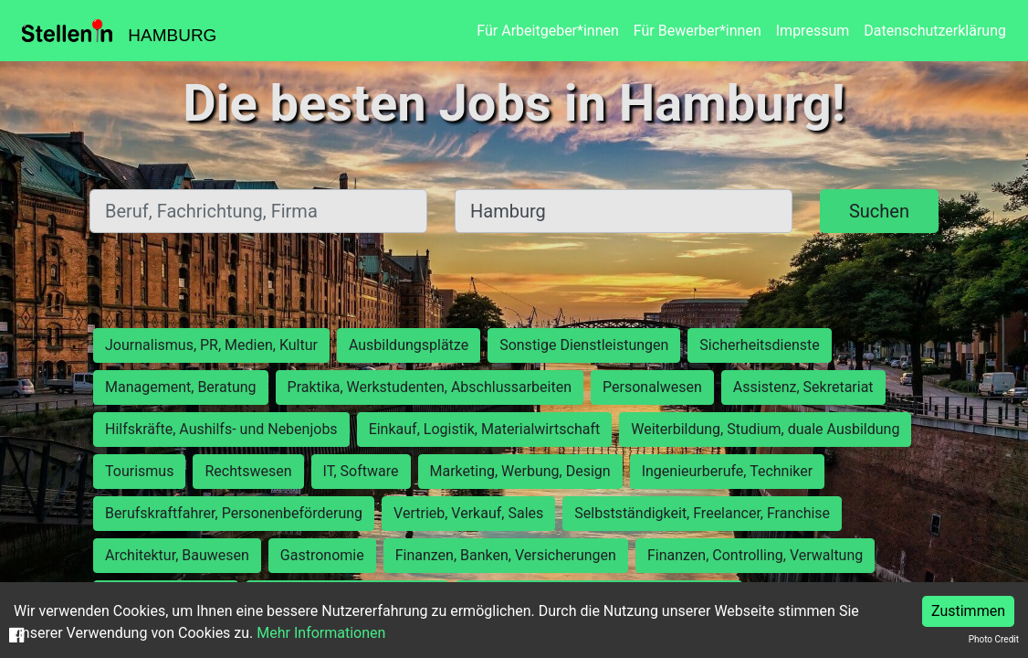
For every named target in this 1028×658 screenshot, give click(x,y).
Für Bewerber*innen (697, 30)
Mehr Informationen (321, 633)
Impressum (813, 30)
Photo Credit (994, 639)
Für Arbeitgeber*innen (547, 30)
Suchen (879, 211)
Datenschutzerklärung (935, 30)
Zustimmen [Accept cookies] (968, 611)
